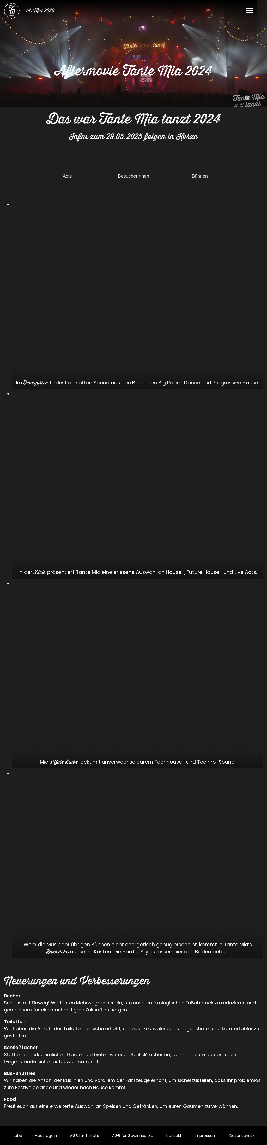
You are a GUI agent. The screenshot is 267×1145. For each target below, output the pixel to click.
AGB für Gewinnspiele (132, 1135)
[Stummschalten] (257, 98)
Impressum (205, 1135)
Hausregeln (46, 1135)
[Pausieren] (247, 98)
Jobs (17, 1135)
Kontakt (174, 1135)
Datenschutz (241, 1135)
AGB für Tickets (84, 1135)
